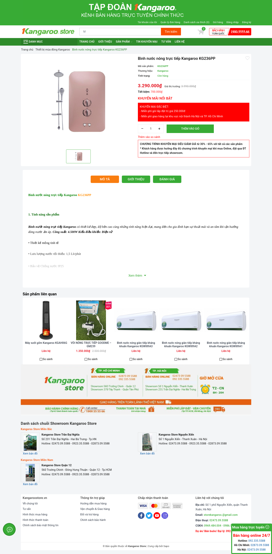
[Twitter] (149, 515)
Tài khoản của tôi (147, 22)
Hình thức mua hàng (35, 514)
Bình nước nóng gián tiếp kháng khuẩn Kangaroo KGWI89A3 (136, 344)
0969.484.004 (212, 525)
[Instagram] (165, 515)
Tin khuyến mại (147, 41)
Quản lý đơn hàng (170, 22)
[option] (78, 101)
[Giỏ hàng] (201, 31)
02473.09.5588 (218, 520)
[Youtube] (157, 515)
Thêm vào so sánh (149, 136)
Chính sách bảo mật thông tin (41, 525)
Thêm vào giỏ (190, 128)
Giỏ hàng (218, 22)
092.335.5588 (256, 540)
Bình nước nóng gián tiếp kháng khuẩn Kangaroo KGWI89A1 (226, 344)
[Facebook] (141, 515)
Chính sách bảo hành (93, 519)
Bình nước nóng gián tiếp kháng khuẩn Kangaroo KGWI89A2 (181, 344)
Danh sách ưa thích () (196, 22)
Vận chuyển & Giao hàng (95, 508)
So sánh (48, 359)
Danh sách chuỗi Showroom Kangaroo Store (59, 423)
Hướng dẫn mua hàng (93, 503)
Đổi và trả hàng (89, 514)
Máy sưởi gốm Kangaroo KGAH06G (46, 342)
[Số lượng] (151, 128)
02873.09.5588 (260, 545)
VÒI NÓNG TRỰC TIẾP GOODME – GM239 (91, 344)
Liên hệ (180, 41)
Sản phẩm (124, 42)
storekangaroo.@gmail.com (221, 514)
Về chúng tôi (30, 503)
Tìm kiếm (171, 31)
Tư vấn (166, 41)
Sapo (166, 546)
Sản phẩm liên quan (40, 294)
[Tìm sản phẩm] (120, 31)
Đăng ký (246, 22)
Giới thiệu (105, 41)
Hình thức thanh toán (35, 519)
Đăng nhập (232, 22)
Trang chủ (86, 41)
